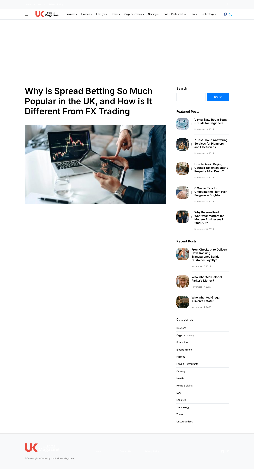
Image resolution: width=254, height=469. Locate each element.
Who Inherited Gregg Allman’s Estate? (206, 299)
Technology (182, 407)
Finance (180, 356)
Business (181, 327)
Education (182, 342)
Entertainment (184, 349)
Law (178, 392)
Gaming (180, 371)
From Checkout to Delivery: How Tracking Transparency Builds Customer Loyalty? (210, 255)
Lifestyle (181, 399)
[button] (227, 4)
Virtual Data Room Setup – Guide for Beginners (211, 121)
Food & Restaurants (187, 363)
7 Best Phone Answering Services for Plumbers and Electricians (211, 143)
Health (180, 378)
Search (181, 88)
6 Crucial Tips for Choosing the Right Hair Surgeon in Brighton (210, 191)
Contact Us (39, 4)
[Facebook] (225, 14)
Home (28, 4)
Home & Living (184, 385)
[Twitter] (230, 14)
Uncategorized (184, 421)
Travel (179, 414)
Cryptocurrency (185, 335)
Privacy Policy (56, 4)
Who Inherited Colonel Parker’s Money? (207, 278)
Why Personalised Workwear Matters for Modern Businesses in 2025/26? (209, 218)
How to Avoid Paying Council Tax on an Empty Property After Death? (211, 167)
